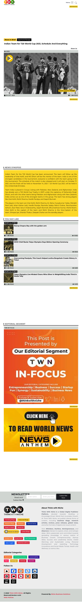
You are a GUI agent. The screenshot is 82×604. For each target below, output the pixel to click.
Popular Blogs (9, 523)
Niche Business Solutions (60, 594)
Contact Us (8, 538)
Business (8, 557)
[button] (76, 3)
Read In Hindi (9, 527)
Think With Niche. (16, 593)
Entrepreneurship (20, 557)
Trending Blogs (10, 520)
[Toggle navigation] (70, 2)
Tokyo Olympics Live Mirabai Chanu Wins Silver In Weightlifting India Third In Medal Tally (45, 275)
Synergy (14, 560)
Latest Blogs (26, 531)
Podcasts (21, 523)
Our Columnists (30, 538)
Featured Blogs (23, 520)
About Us (20, 527)
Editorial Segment (15, 324)
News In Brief (10, 40)
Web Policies (9, 597)
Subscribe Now (63, 497)
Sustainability (34, 557)
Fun (6, 560)
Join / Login (9, 543)
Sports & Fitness (24, 40)
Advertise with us (23, 542)
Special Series (31, 523)
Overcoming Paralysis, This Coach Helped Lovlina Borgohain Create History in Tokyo (45, 259)
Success (31, 560)
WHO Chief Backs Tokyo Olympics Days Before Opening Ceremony (41, 242)
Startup (22, 560)
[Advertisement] (42, 21)
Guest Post (18, 538)
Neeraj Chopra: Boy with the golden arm (30, 226)
